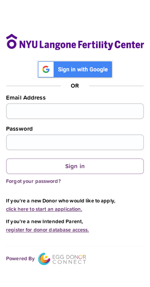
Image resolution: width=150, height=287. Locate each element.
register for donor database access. (47, 230)
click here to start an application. (44, 209)
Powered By (46, 258)
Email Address (26, 98)
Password (19, 129)
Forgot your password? (33, 181)
